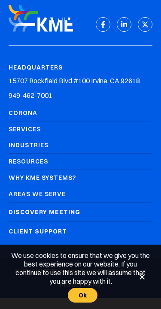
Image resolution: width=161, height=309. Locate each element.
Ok (83, 295)
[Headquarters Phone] (80, 95)
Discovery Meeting (44, 212)
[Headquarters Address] (80, 81)
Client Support (38, 231)
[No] (142, 277)
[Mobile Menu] (146, 13)
